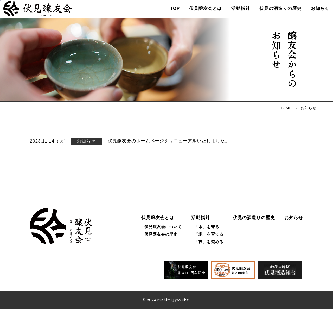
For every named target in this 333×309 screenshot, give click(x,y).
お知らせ (314, 13)
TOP (169, 13)
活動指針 (234, 13)
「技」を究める (208, 241)
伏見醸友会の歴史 (161, 234)
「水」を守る (206, 227)
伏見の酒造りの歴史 (274, 13)
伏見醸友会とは (199, 13)
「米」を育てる (208, 234)
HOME (286, 119)
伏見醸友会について (163, 227)
